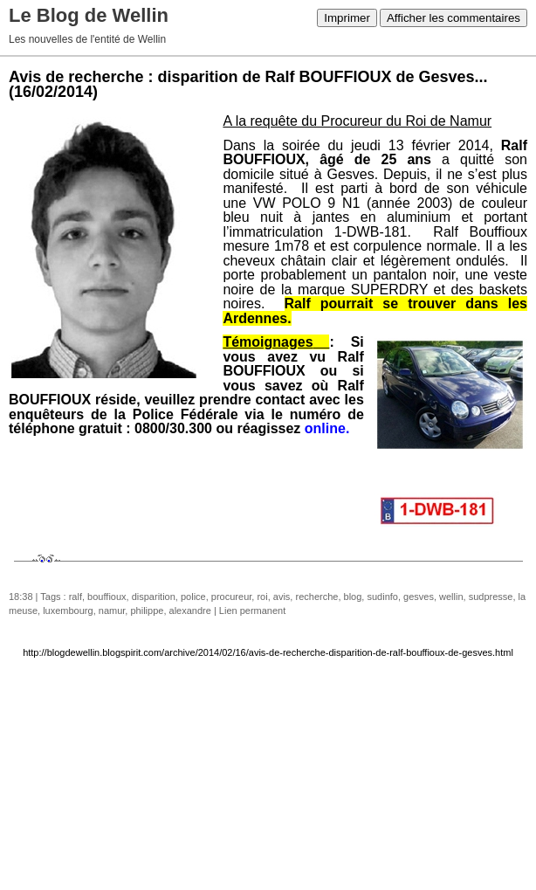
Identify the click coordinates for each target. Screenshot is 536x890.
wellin (451, 596)
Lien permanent (252, 610)
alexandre (190, 610)
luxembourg (68, 610)
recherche (316, 596)
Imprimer (347, 17)
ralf (75, 596)
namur (112, 610)
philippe (146, 610)
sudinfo (382, 596)
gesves (418, 596)
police (193, 596)
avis (282, 596)
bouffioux (106, 596)
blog (353, 596)
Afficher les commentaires (453, 17)
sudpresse (491, 596)
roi (262, 596)
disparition (153, 596)
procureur (231, 596)
